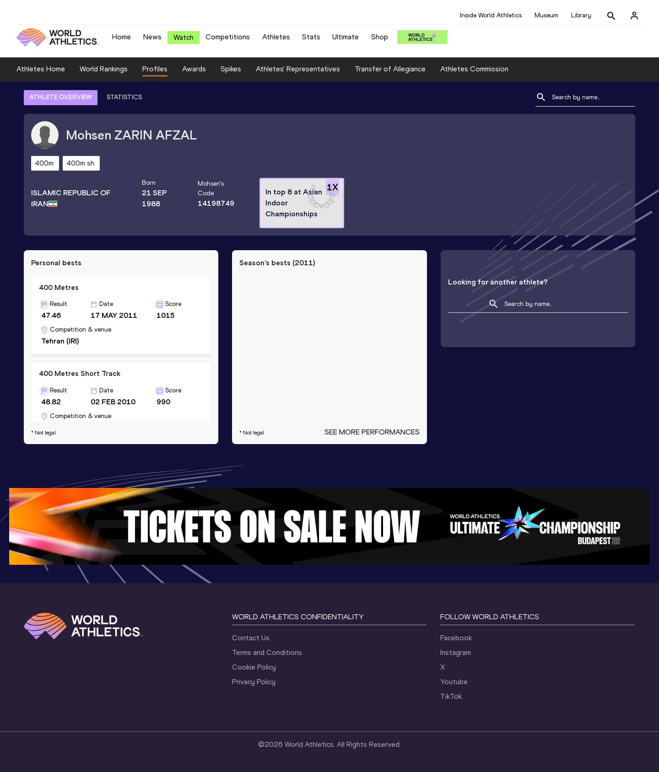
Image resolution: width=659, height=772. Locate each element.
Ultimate (345, 36)
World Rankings (104, 68)
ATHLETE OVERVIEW (60, 97)
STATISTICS (124, 97)
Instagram (455, 652)
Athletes (276, 36)
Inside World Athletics (491, 15)
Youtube (454, 681)
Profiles (154, 68)
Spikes (231, 68)
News (152, 36)
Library (581, 15)
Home (121, 36)
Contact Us (251, 637)
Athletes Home (40, 68)
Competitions (227, 36)
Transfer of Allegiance (390, 68)
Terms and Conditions (267, 652)
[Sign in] (634, 15)
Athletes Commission (474, 68)
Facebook (456, 637)
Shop (379, 36)
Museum (546, 15)
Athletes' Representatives (298, 68)
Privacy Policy (253, 681)
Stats (311, 36)
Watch (183, 37)
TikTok (451, 696)
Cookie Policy (254, 667)
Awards (194, 68)
